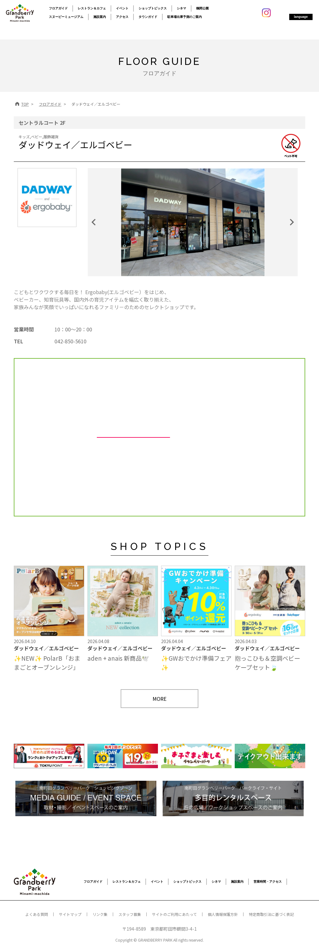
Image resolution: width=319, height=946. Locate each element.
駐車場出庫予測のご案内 (184, 16)
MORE (159, 698)
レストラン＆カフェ (92, 8)
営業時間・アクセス (268, 881)
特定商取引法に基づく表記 (271, 914)
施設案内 (99, 16)
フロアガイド (58, 8)
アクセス (122, 16)
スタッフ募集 (129, 914)
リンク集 (99, 914)
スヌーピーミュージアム (66, 16)
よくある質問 (36, 914)
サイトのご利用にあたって (174, 914)
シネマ (181, 8)
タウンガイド (148, 16)
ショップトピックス (153, 8)
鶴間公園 (202, 8)
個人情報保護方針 (223, 914)
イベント (122, 8)
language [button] (301, 16)
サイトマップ (70, 914)
